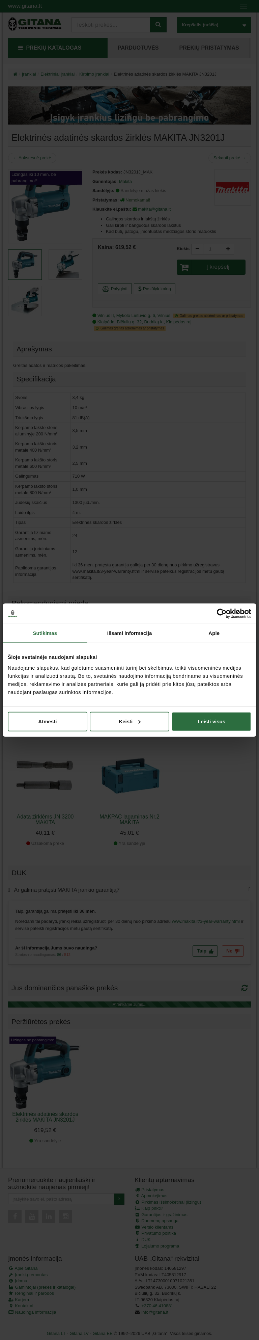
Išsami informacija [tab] (129, 633)
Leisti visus (211, 721)
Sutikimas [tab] (45, 633)
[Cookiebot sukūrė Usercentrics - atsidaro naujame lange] (221, 614)
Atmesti (47, 721)
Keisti (130, 721)
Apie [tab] (214, 633)
